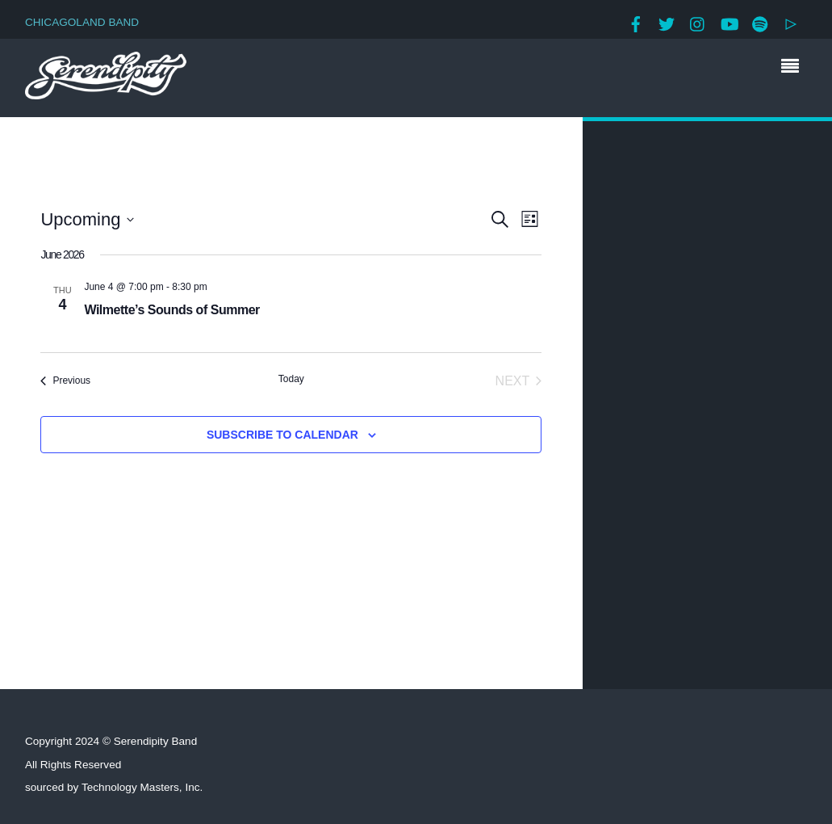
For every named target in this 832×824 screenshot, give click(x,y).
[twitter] (666, 22)
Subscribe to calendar (282, 434)
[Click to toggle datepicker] (87, 219)
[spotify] (760, 22)
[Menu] (794, 68)
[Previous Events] (65, 381)
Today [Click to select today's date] (291, 379)
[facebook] (636, 22)
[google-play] (791, 22)
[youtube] (728, 22)
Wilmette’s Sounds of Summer (171, 310)
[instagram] (698, 22)
